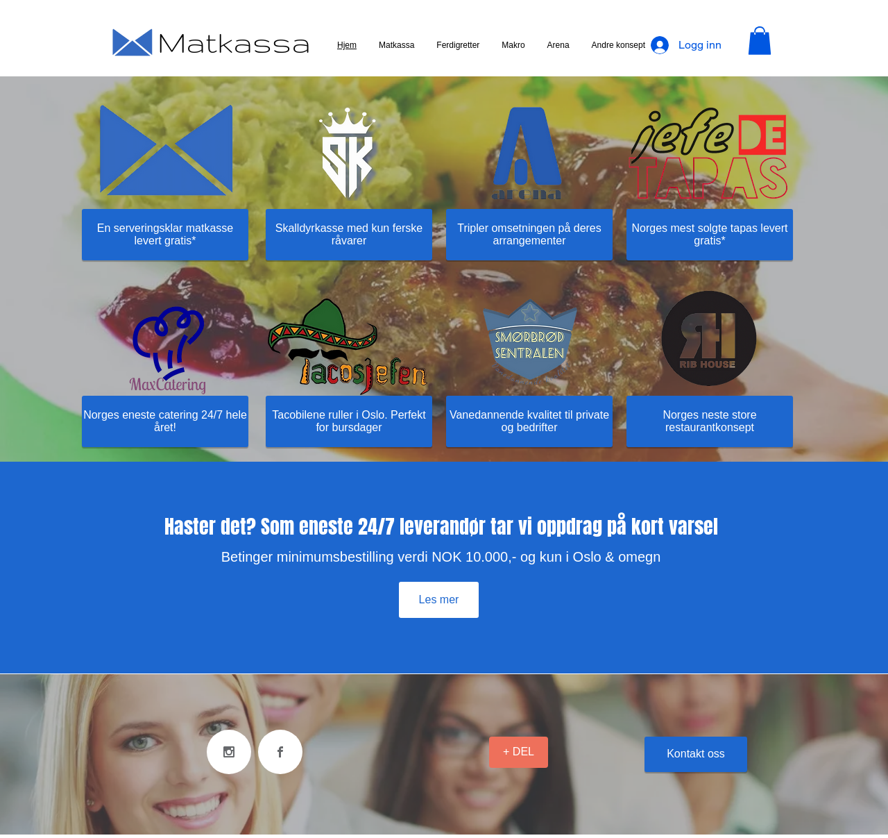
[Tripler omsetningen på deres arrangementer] (529, 234)
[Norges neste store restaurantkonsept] (709, 421)
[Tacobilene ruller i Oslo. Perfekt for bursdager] (349, 421)
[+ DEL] (518, 752)
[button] (759, 40)
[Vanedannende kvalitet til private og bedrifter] (529, 421)
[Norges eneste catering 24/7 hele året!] (165, 421)
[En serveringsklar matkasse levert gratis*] (165, 234)
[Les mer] (439, 600)
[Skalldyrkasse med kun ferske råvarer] (349, 234)
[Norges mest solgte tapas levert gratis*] (709, 234)
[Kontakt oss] (695, 754)
